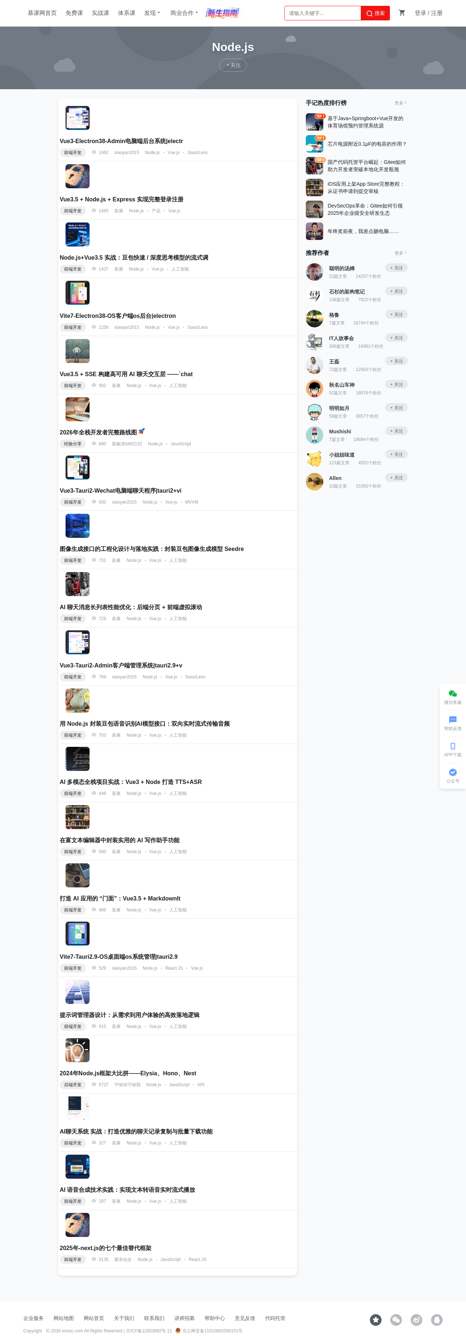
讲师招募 (184, 1318)
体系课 (126, 13)
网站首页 (94, 1318)
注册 (437, 13)
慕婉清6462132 (127, 443)
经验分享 (73, 443)
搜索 (375, 13)
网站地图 (64, 1318)
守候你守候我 (127, 1084)
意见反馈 (245, 1318)
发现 (153, 12)
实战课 (100, 13)
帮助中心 (215, 1318)
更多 (401, 103)
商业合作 (185, 12)
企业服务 (33, 1318)
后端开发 (73, 1084)
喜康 (118, 210)
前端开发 (73, 152)
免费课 (74, 13)
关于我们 (124, 1318)
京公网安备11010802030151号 (208, 1330)
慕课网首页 (42, 13)
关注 (396, 268)
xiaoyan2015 (126, 152)
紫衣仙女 (123, 1259)
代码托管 (275, 1318)
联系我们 (154, 1318)
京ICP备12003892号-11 (149, 1330)
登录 (420, 13)
